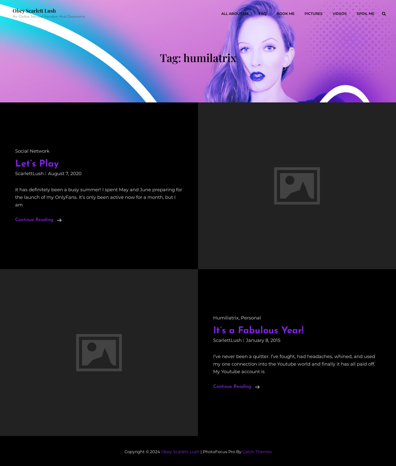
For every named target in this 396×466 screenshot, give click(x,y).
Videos (340, 13)
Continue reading (38, 220)
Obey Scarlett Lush (34, 10)
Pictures (314, 13)
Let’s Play (37, 164)
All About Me (235, 13)
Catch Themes (257, 451)
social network (32, 151)
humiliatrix (226, 318)
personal (251, 318)
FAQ (262, 13)
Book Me (285, 13)
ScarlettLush (29, 173)
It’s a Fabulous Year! (258, 331)
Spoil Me (365, 13)
